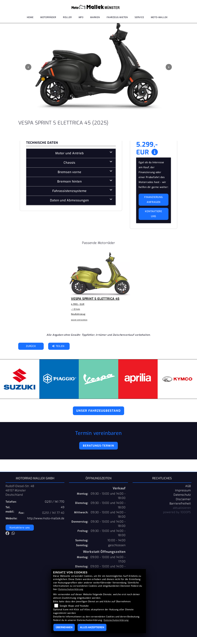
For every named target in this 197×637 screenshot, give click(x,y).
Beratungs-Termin (98, 446)
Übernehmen (64, 627)
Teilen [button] (58, 346)
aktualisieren (182, 508)
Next (169, 67)
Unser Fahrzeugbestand (98, 411)
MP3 (81, 17)
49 (62, 507)
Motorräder (48, 17)
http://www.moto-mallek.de (45, 518)
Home (30, 17)
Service (139, 17)
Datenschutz (182, 495)
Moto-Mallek (159, 17)
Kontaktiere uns (153, 214)
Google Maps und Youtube (74, 605)
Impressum (183, 490)
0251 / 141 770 (54, 502)
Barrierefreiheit (180, 503)
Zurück (31, 346)
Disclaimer (183, 499)
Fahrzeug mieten (117, 17)
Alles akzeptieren (92, 627)
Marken (95, 17)
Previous (28, 67)
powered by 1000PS (177, 512)
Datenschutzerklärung (70, 589)
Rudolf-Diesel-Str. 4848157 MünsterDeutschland (20, 490)
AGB (188, 486)
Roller (67, 17)
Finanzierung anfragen (153, 200)
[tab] (71, 153)
